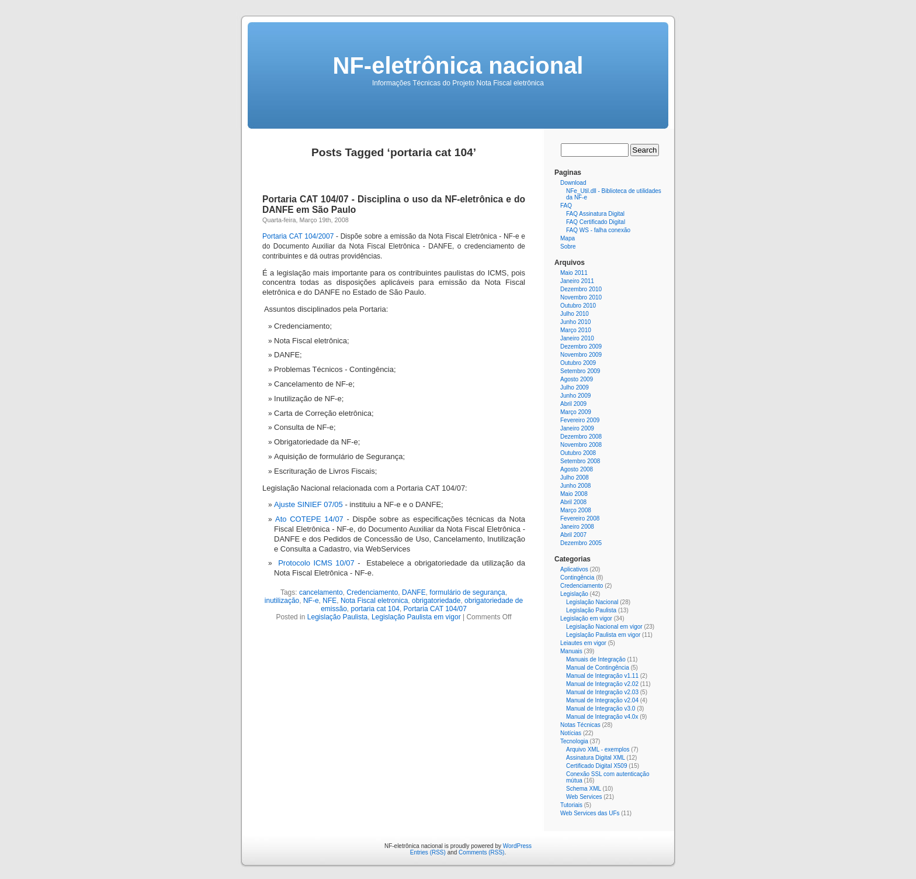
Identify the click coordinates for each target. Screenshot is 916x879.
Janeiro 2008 (577, 526)
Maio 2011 (574, 273)
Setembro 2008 (580, 461)
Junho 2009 (575, 395)
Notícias (570, 733)
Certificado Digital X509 (596, 766)
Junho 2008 (575, 485)
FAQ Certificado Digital (595, 222)
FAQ (566, 205)
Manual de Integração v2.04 (602, 700)
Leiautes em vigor (583, 643)
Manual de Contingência (597, 667)
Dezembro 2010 (581, 289)
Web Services (584, 797)
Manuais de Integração (596, 659)
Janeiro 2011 (577, 281)
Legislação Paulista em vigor (416, 617)
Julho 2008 (574, 477)
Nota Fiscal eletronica (374, 601)
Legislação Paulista (337, 617)
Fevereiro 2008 (579, 518)
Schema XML (583, 788)
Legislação (574, 594)
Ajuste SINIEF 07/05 (308, 504)
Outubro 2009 (578, 363)
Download (573, 183)
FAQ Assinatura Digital (595, 214)
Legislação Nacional (592, 602)
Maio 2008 (574, 494)
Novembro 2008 (581, 445)
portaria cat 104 (375, 609)
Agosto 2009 (576, 379)
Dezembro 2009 (581, 346)
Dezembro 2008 (581, 436)
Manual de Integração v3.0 (600, 708)
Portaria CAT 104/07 (435, 609)
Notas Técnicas (580, 725)
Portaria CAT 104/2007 (298, 236)
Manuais (571, 651)
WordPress (517, 846)
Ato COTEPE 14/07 (309, 519)
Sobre (568, 246)
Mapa (567, 238)
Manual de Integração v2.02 (602, 684)
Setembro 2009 (580, 371)
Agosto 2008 (576, 469)
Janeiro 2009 (577, 428)
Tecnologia (574, 741)
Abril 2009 (573, 404)
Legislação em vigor (586, 618)
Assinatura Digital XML (595, 757)
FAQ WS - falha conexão (598, 230)
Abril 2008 (573, 502)
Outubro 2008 (578, 453)
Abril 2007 (573, 535)
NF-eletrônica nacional (458, 65)
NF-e (311, 601)
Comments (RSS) (481, 852)
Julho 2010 (574, 314)
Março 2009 (575, 412)
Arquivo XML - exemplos (598, 749)
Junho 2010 (575, 322)
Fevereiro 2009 (579, 420)
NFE (329, 601)
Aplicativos (574, 569)
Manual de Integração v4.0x (602, 716)
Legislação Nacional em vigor (604, 626)
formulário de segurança (467, 592)
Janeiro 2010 (577, 338)
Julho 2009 (574, 387)
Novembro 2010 (581, 297)
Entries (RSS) (428, 852)
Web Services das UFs (590, 813)
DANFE (414, 592)
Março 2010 (575, 330)
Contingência (577, 577)
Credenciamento (372, 592)
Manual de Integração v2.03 (602, 692)
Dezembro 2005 (581, 543)
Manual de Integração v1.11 (602, 676)
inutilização (282, 601)
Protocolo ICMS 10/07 (316, 563)
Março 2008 (575, 510)
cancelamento (321, 592)
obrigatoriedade (436, 601)
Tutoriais (571, 805)
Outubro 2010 (578, 305)
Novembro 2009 (581, 354)
